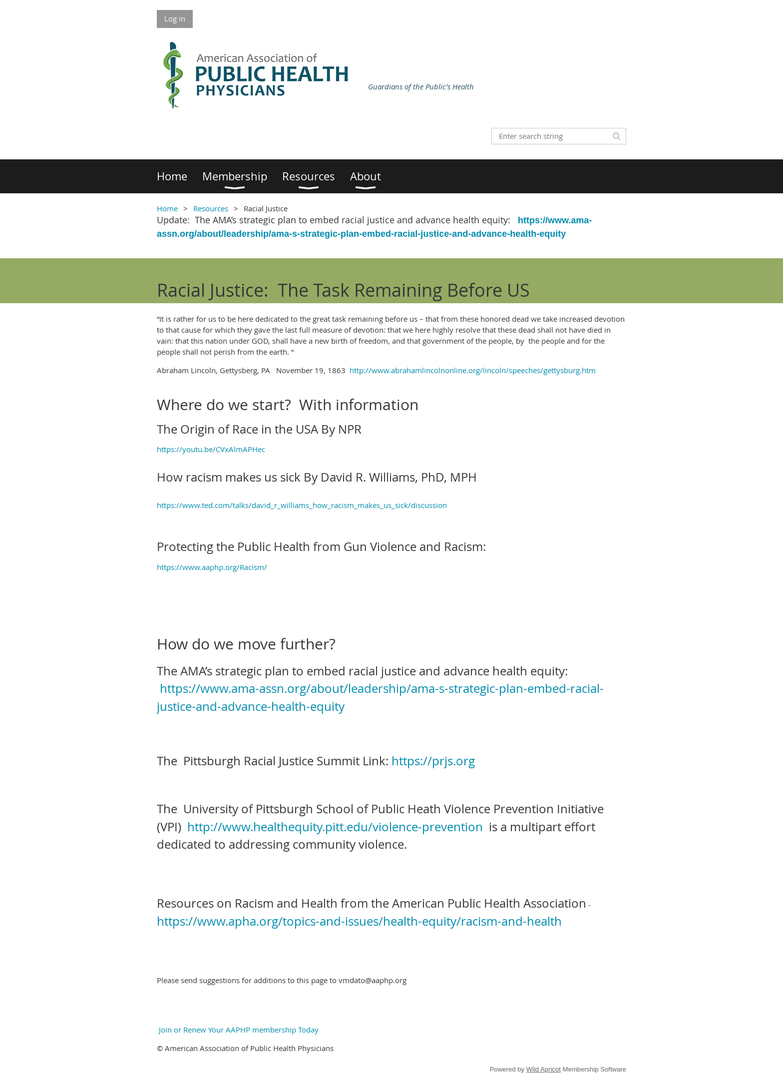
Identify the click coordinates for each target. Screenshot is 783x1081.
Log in (174, 18)
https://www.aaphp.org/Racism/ (212, 567)
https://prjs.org (433, 761)
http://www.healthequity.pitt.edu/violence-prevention (335, 827)
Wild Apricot (543, 1069)
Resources (210, 208)
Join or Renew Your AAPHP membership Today (238, 1030)
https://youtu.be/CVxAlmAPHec (211, 449)
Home (167, 208)
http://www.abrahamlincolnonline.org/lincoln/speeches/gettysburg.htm (474, 370)
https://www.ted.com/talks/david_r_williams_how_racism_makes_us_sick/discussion (302, 505)
